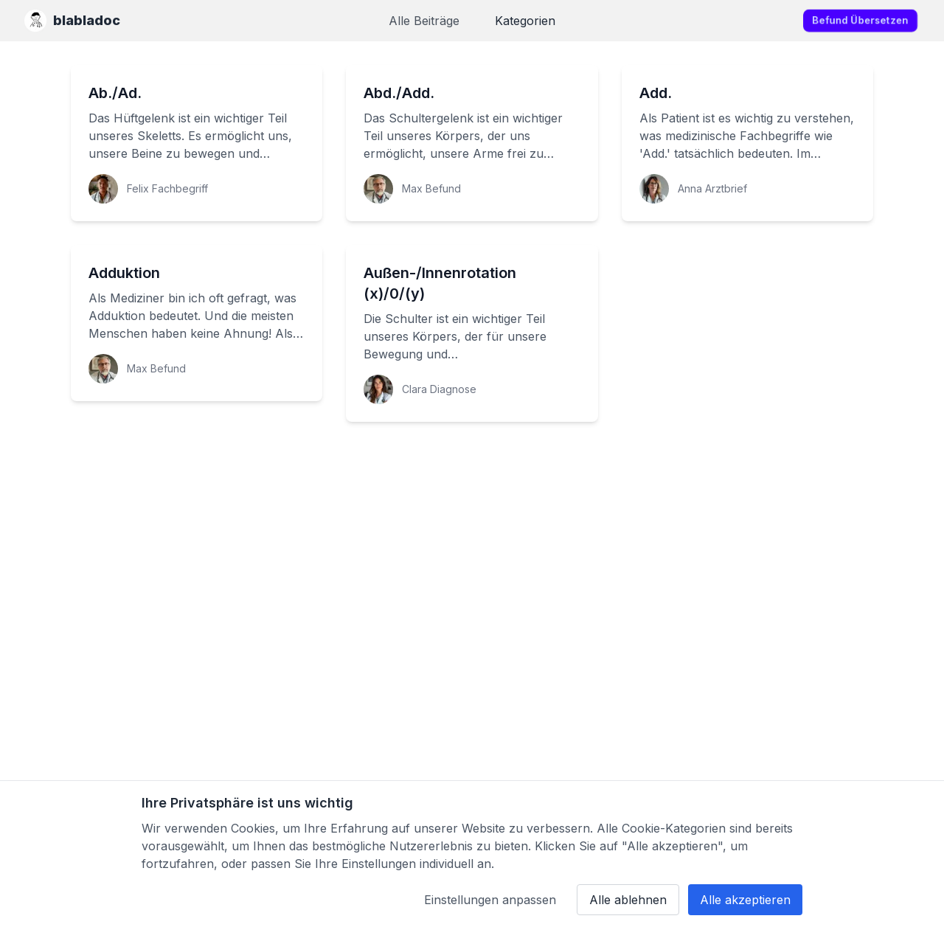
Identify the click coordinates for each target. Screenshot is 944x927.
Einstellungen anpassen (490, 899)
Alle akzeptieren (745, 899)
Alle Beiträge (424, 20)
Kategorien (525, 20)
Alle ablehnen (628, 899)
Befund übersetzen (860, 20)
